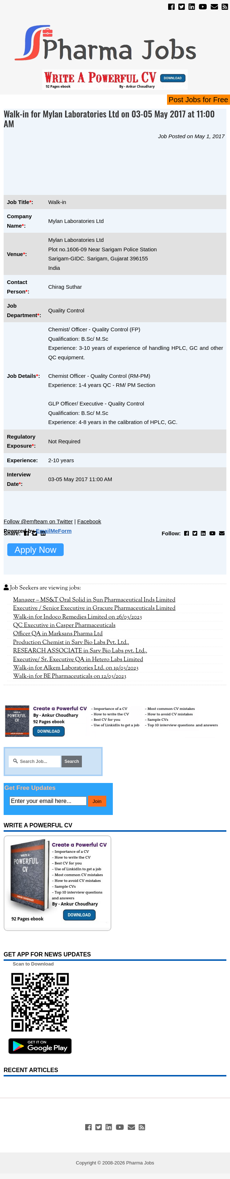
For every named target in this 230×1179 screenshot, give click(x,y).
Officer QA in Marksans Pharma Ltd (58, 634)
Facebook (89, 521)
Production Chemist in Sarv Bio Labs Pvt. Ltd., (71, 643)
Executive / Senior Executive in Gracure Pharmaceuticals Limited (94, 608)
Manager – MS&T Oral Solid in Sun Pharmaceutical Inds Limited (94, 600)
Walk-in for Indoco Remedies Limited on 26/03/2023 (77, 617)
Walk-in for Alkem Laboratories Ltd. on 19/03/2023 (76, 668)
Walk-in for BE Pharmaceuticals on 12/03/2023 (69, 676)
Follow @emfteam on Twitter (38, 521)
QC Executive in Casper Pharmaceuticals (64, 626)
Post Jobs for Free (198, 100)
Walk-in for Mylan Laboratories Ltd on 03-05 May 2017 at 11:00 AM (109, 118)
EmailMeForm (53, 531)
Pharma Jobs (140, 1163)
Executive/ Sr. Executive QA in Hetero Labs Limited (78, 660)
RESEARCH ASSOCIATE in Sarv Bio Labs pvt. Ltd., (80, 651)
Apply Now (35, 550)
